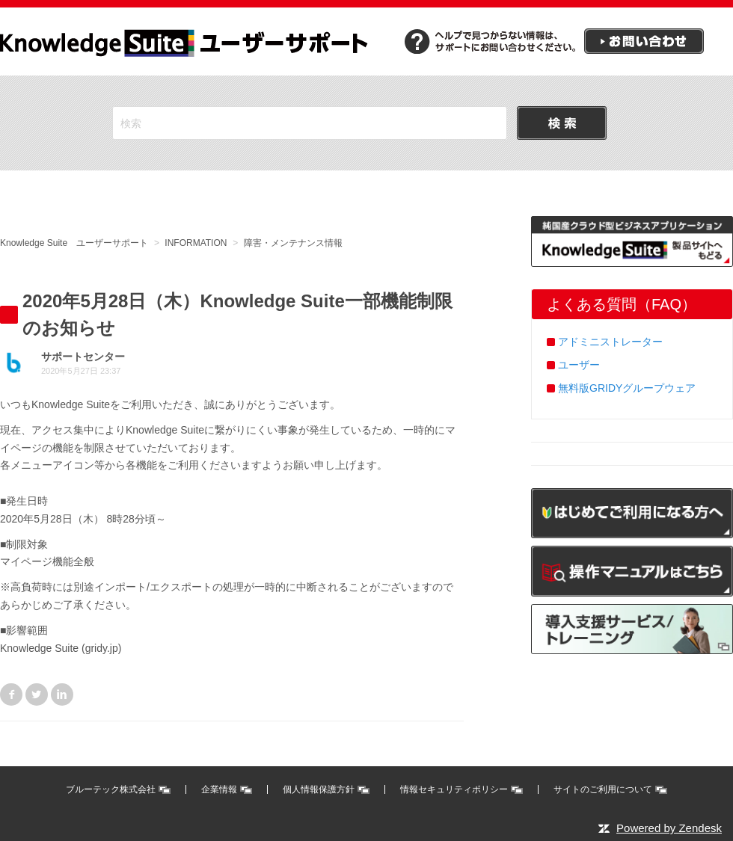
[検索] (309, 123)
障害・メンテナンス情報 (293, 243)
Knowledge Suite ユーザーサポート (74, 243)
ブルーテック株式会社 (111, 789)
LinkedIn (62, 694)
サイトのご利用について (602, 789)
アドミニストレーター (610, 342)
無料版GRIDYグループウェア (627, 388)
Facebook (11, 694)
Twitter (36, 694)
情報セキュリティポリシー (454, 789)
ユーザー (579, 365)
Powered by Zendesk (669, 828)
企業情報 (219, 789)
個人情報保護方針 (319, 789)
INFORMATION (196, 243)
